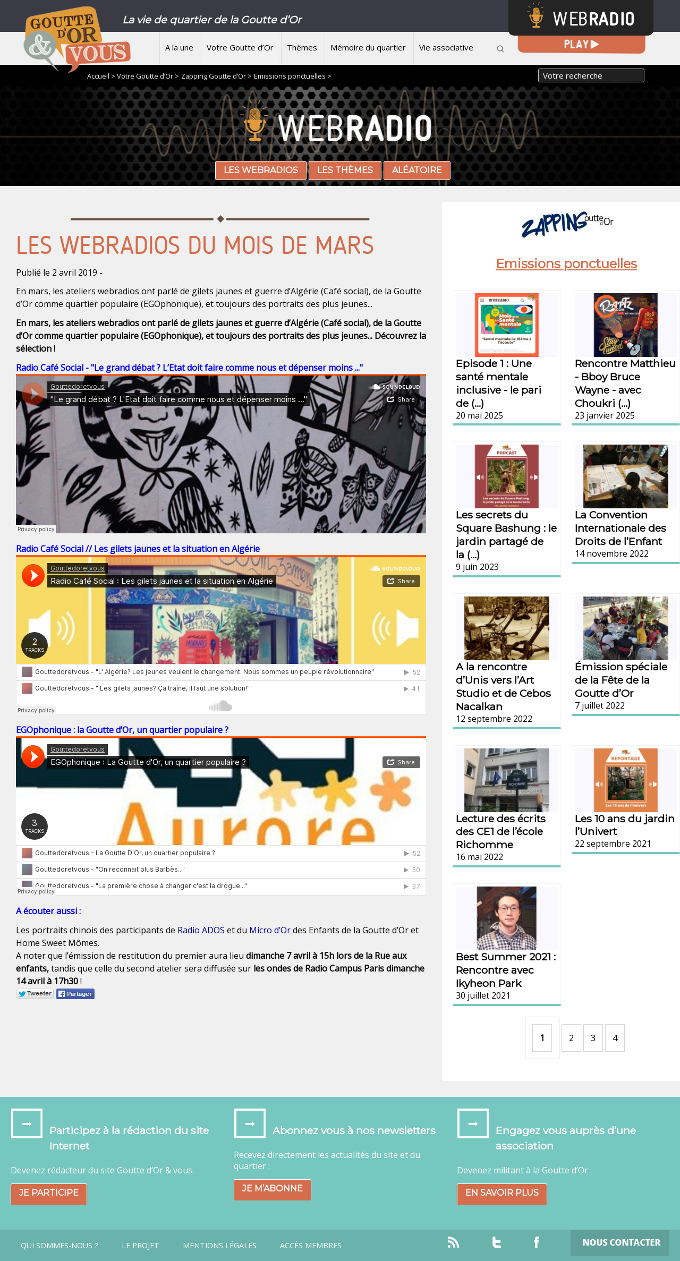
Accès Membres (311, 1245)
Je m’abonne (272, 1188)
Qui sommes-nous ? (59, 1245)
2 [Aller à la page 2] (571, 1038)
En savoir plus (502, 1193)
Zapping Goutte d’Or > (216, 76)
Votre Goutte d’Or (240, 47)
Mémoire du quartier (368, 47)
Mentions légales (220, 1245)
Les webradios (261, 170)
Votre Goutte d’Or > (148, 76)
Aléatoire (417, 170)
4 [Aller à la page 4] (615, 1038)
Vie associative (446, 47)
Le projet (140, 1245)
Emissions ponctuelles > (293, 76)
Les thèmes (345, 170)
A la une (179, 47)
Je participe (49, 1193)
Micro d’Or (270, 930)
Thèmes (302, 47)
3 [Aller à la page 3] (593, 1038)
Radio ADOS (201, 930)
